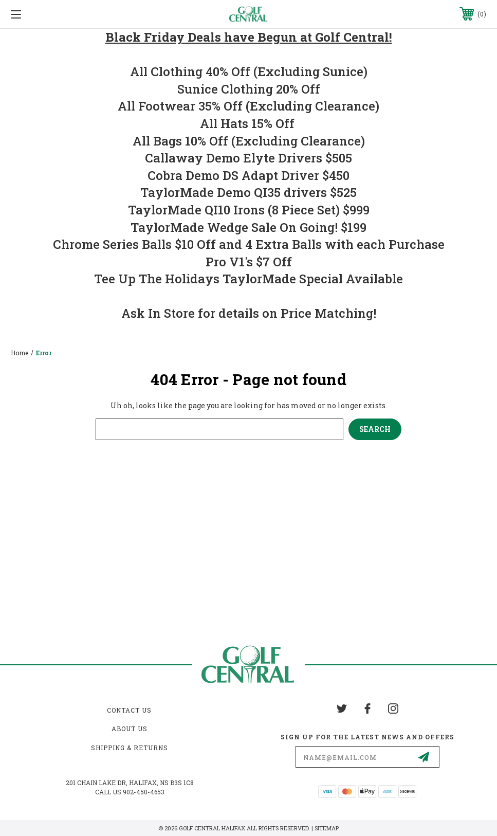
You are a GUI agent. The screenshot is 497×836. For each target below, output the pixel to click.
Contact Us (129, 710)
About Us (130, 728)
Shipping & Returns (129, 747)
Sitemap (327, 828)
